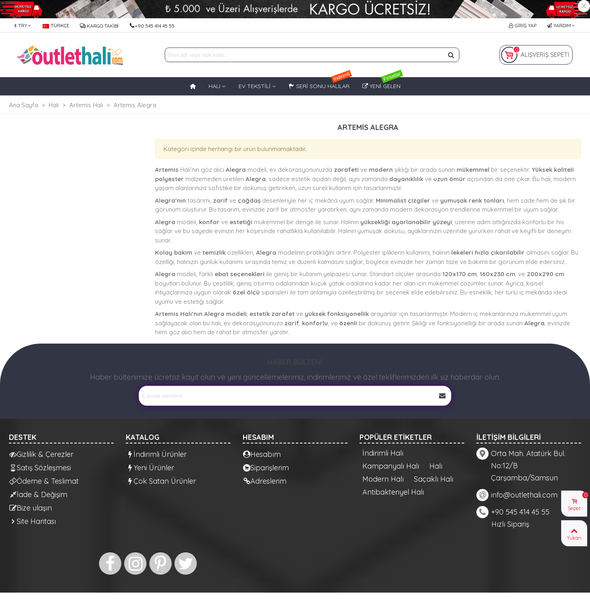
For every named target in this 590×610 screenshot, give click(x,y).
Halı (435, 466)
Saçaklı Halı (433, 479)
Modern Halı (383, 479)
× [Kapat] (584, 6)
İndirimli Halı (382, 453)
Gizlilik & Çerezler (41, 454)
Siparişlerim (266, 467)
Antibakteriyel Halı (393, 492)
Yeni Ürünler (150, 467)
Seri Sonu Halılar (320, 83)
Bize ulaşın (30, 507)
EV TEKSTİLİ (255, 86)
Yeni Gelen (382, 83)
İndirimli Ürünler (156, 454)
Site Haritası (32, 521)
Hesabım (262, 454)
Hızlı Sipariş (510, 524)
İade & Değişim (38, 494)
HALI (214, 86)
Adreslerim (264, 481)
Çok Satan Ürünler (161, 481)
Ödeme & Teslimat (44, 481)
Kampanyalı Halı (390, 466)
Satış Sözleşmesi (40, 467)
